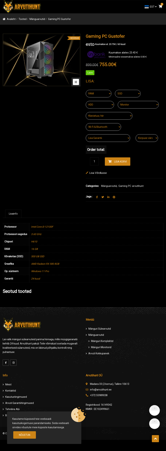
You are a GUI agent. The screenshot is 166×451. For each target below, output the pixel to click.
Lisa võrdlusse (98, 173)
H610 (34, 241)
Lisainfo (13, 213)
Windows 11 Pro (40, 271)
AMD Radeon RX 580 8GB (45, 263)
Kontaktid (10, 390)
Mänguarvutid (37, 19)
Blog (7, 415)
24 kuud (35, 278)
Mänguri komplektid (102, 341)
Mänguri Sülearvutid (99, 328)
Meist (8, 384)
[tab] (13, 214)
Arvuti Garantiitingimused (19, 403)
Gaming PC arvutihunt (131, 186)
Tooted (23, 19)
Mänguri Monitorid (101, 347)
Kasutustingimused (16, 396)
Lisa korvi (120, 161)
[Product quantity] (94, 161)
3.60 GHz (36, 234)
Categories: (92, 186)
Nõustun (24, 435)
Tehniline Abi (12, 409)
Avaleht (11, 19)
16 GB (34, 249)
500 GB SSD (37, 256)
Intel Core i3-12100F (42, 226)
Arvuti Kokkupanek (98, 353)
